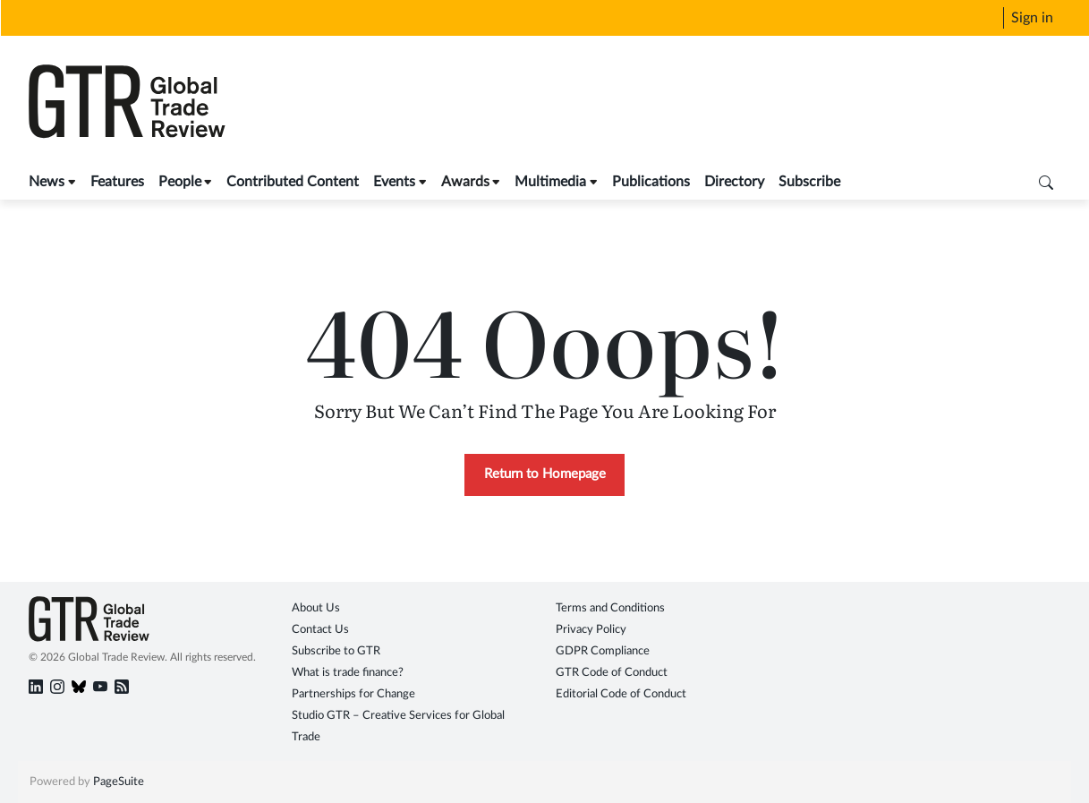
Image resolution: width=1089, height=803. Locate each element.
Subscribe (809, 182)
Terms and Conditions (610, 608)
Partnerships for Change (353, 694)
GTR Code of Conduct (612, 673)
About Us (316, 608)
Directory (734, 182)
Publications (651, 182)
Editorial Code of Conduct (621, 694)
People (179, 182)
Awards (465, 182)
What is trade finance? (348, 673)
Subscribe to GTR (336, 651)
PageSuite (118, 782)
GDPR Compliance (603, 651)
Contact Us (320, 630)
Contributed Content (292, 182)
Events (394, 182)
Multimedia (550, 182)
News (46, 182)
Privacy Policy (591, 630)
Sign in (1032, 18)
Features (117, 182)
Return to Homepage (545, 474)
